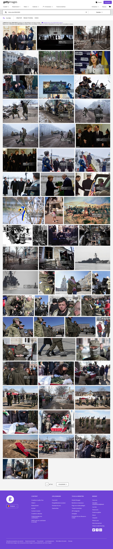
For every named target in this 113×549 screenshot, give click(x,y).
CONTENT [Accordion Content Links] (34, 496)
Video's (33, 503)
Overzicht (54, 500)
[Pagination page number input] (47, 484)
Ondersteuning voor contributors (36, 517)
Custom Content (35, 511)
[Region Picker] (12, 506)
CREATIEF (19, 18)
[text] (47, 12)
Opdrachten (55, 508)
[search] (6, 12)
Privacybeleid (40, 541)
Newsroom (95, 509)
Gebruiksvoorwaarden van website (14, 541)
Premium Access (56, 505)
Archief (33, 508)
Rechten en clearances (78, 503)
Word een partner (97, 523)
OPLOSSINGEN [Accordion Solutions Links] (56, 496)
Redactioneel (34, 505)
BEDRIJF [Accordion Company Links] (94, 496)
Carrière (94, 507)
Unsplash (94, 517)
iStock (94, 515)
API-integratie (75, 511)
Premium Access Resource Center (79, 517)
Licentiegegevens (49, 541)
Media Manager (76, 500)
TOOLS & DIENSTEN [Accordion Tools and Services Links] (78, 496)
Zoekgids (74, 513)
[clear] (87, 12)
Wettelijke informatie (61, 541)
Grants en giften (96, 512)
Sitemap (70, 541)
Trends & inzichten (77, 508)
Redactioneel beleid (30, 541)
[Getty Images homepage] (10, 2)
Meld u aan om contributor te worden (38, 521)
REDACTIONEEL (28, 18)
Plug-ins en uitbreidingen (78, 505)
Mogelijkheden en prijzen (59, 503)
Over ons (94, 500)
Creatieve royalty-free (37, 500)
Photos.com (95, 520)
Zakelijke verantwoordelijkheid (98, 503)
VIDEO (37, 18)
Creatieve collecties (36, 513)
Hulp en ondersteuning (98, 526)
